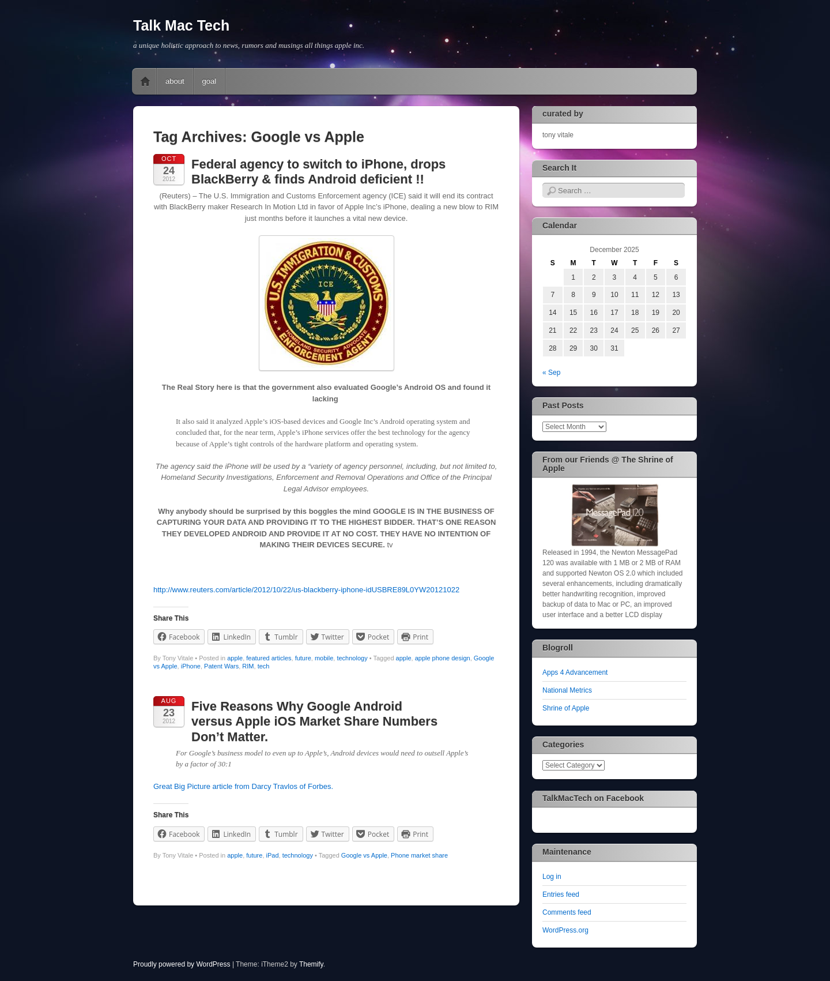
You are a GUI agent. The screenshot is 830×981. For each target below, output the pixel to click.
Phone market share (419, 855)
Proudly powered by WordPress (182, 964)
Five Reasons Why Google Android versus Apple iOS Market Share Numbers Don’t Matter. (314, 721)
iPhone (191, 666)
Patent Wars (221, 666)
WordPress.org (565, 930)
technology (352, 658)
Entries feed (560, 894)
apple (235, 658)
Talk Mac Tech (181, 25)
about (174, 81)
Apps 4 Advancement (575, 672)
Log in (551, 877)
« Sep (551, 373)
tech (264, 666)
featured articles (268, 658)
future (303, 658)
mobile (324, 658)
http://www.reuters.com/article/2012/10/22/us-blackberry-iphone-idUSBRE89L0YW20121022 (306, 589)
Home (145, 81)
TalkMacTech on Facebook (593, 798)
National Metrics (567, 690)
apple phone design (442, 658)
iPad (272, 855)
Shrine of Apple (565, 708)
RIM (248, 666)
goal (209, 81)
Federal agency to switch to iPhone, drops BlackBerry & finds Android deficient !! (318, 171)
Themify (311, 964)
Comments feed (566, 912)
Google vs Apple (364, 855)
